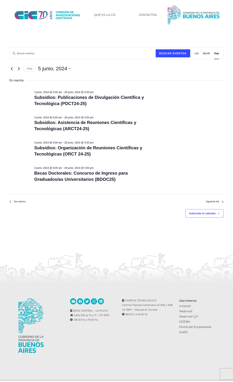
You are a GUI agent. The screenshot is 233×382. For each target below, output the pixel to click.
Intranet (185, 307)
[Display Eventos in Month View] (206, 53)
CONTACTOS (147, 14)
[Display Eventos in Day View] (216, 53)
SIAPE (183, 334)
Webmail (185, 312)
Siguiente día (213, 202)
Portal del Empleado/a (195, 328)
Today (29, 68)
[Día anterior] (11, 68)
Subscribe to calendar (202, 214)
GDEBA (184, 323)
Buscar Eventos (173, 53)
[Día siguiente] (19, 68)
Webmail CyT (188, 318)
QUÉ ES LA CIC (105, 14)
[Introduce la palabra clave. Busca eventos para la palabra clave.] (83, 53)
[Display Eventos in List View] (197, 53)
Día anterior (19, 202)
